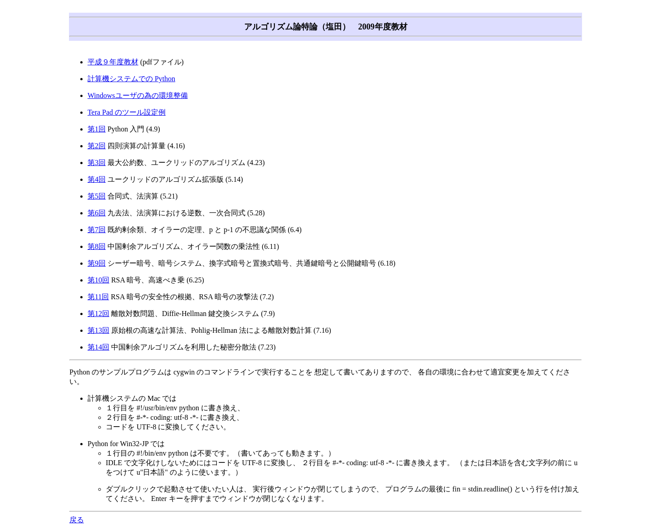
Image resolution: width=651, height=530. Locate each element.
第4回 (97, 179)
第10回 (98, 280)
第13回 (98, 330)
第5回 (97, 196)
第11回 (98, 297)
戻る (76, 520)
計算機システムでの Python (131, 79)
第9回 (97, 263)
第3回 (97, 162)
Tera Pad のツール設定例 (127, 112)
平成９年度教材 (113, 62)
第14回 (98, 347)
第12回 (98, 313)
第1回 (97, 129)
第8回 (97, 246)
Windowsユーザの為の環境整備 (138, 95)
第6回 (97, 213)
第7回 (97, 229)
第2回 (97, 146)
